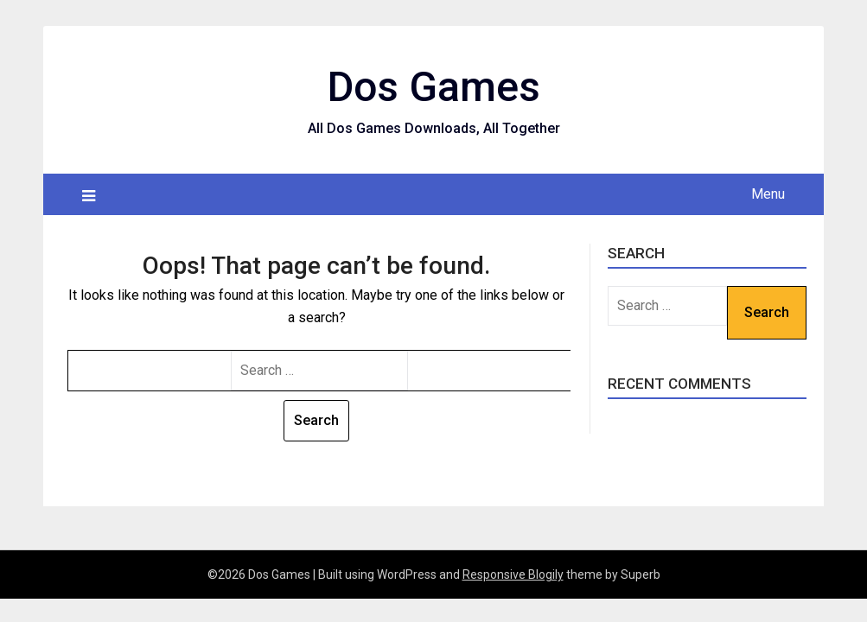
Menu (768, 194)
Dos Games (434, 86)
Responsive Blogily (513, 574)
